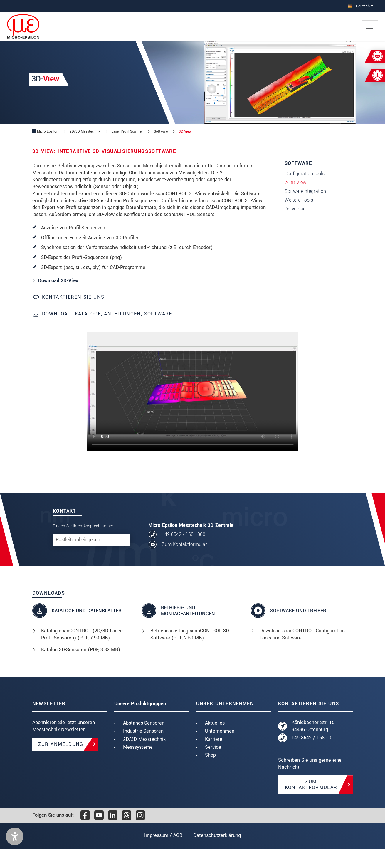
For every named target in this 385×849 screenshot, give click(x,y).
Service (213, 747)
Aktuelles (215, 723)
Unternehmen (219, 731)
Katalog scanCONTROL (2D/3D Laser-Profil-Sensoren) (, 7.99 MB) (82, 634)
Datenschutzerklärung (217, 835)
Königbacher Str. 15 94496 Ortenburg (313, 726)
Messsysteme (138, 747)
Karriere (213, 739)
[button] (14, 836)
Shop (210, 755)
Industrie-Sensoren (143, 731)
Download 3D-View (58, 280)
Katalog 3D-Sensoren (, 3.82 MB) (80, 649)
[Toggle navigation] (370, 26)
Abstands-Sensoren (143, 723)
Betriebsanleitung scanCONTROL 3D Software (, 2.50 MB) (189, 634)
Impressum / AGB (163, 835)
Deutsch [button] (359, 6)
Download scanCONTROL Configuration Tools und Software (302, 634)
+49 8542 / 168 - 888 (183, 534)
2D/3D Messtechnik (144, 739)
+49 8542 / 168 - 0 (311, 737)
